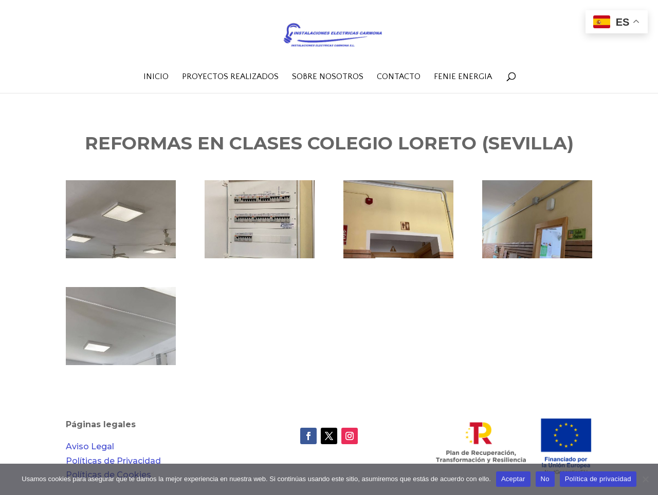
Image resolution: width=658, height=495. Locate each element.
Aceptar (513, 479)
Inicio (156, 77)
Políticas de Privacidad (113, 461)
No (545, 479)
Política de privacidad (598, 479)
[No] (645, 479)
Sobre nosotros (327, 77)
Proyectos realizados (230, 77)
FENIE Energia (463, 77)
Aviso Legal (90, 446)
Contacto (399, 77)
